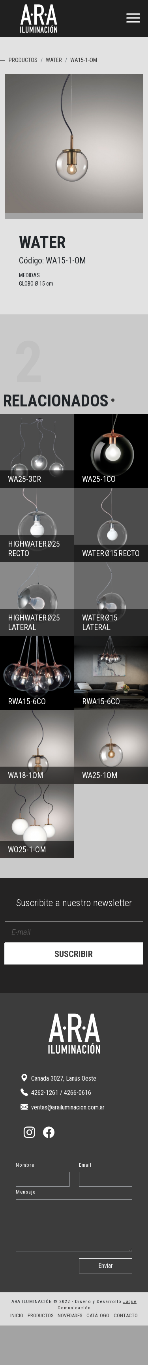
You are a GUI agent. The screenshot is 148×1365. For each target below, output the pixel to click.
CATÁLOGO (97, 1355)
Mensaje (26, 1231)
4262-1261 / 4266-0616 (56, 1131)
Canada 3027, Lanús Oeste (58, 1117)
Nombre (25, 1204)
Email (85, 1204)
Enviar (105, 1305)
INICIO (16, 1355)
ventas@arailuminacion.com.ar (63, 1146)
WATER (54, 60)
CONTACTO (126, 1355)
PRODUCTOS (23, 60)
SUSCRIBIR (73, 993)
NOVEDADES (70, 1355)
